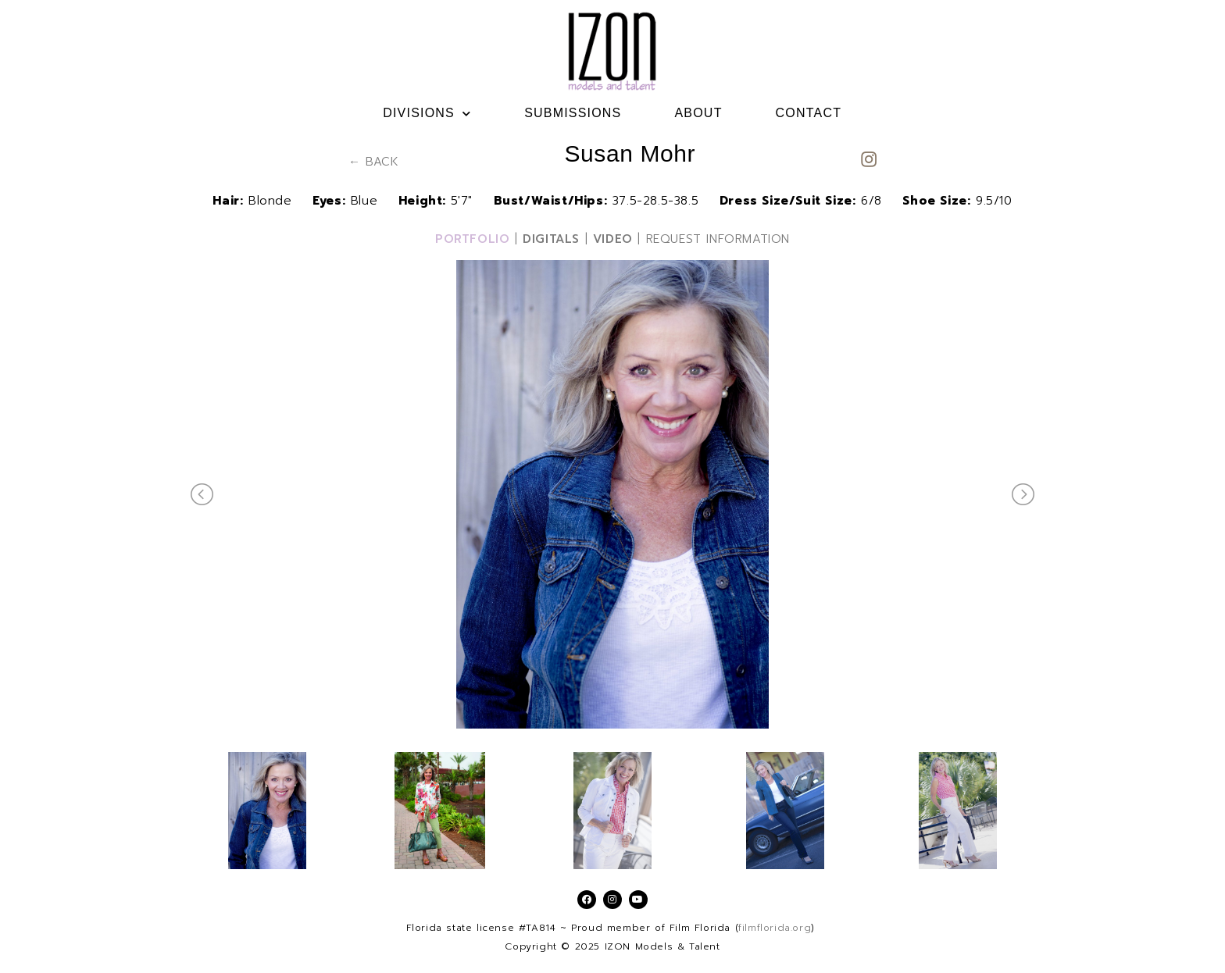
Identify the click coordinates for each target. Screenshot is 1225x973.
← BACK (373, 161)
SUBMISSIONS (572, 112)
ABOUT (698, 112)
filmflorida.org (774, 928)
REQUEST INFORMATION (718, 239)
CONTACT (809, 112)
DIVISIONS (427, 113)
